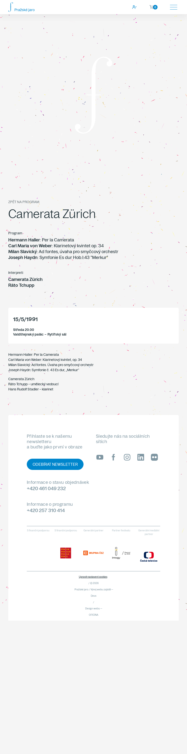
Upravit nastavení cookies (93, 576)
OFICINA (93, 614)
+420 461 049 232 (46, 488)
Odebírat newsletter (55, 464)
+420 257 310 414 (46, 510)
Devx (93, 595)
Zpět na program (23, 202)
